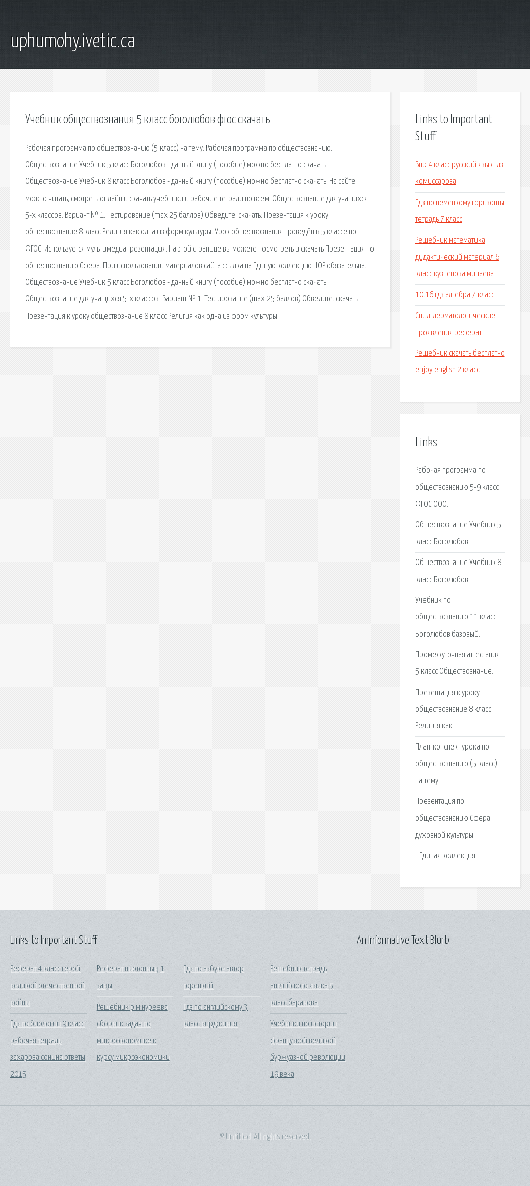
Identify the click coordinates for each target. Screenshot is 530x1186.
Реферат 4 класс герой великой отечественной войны (47, 986)
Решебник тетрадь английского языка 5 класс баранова (301, 986)
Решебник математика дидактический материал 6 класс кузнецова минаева (457, 257)
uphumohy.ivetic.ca (72, 41)
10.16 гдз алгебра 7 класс (454, 295)
